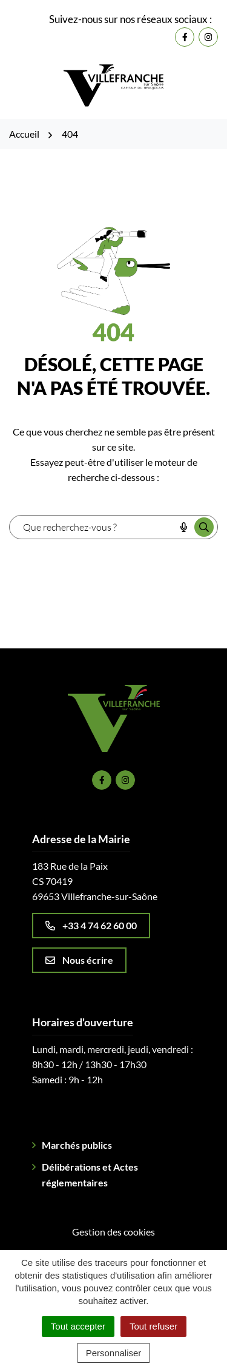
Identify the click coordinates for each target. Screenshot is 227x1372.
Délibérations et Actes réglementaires (90, 1174)
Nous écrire (79, 960)
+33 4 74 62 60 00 (91, 925)
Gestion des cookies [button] (113, 1231)
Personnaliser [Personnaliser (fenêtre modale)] (114, 1353)
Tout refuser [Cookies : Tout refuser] (153, 1326)
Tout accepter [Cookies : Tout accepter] (78, 1326)
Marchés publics (77, 1145)
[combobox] (92, 527)
